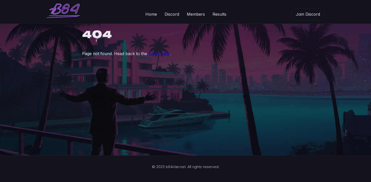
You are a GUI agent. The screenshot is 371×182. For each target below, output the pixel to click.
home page (159, 53)
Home (151, 14)
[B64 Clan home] (63, 11)
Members (196, 14)
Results (219, 14)
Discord (172, 14)
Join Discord (308, 14)
